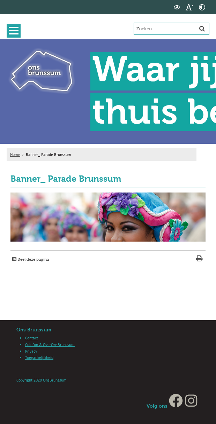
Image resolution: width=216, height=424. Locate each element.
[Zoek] (202, 28)
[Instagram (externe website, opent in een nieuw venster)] (191, 406)
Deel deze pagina (32, 259)
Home (15, 154)
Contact (31, 338)
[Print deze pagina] (199, 259)
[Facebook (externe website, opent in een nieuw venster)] (176, 406)
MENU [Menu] (15, 31)
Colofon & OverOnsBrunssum (50, 344)
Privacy (31, 351)
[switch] (177, 7)
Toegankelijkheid (39, 357)
